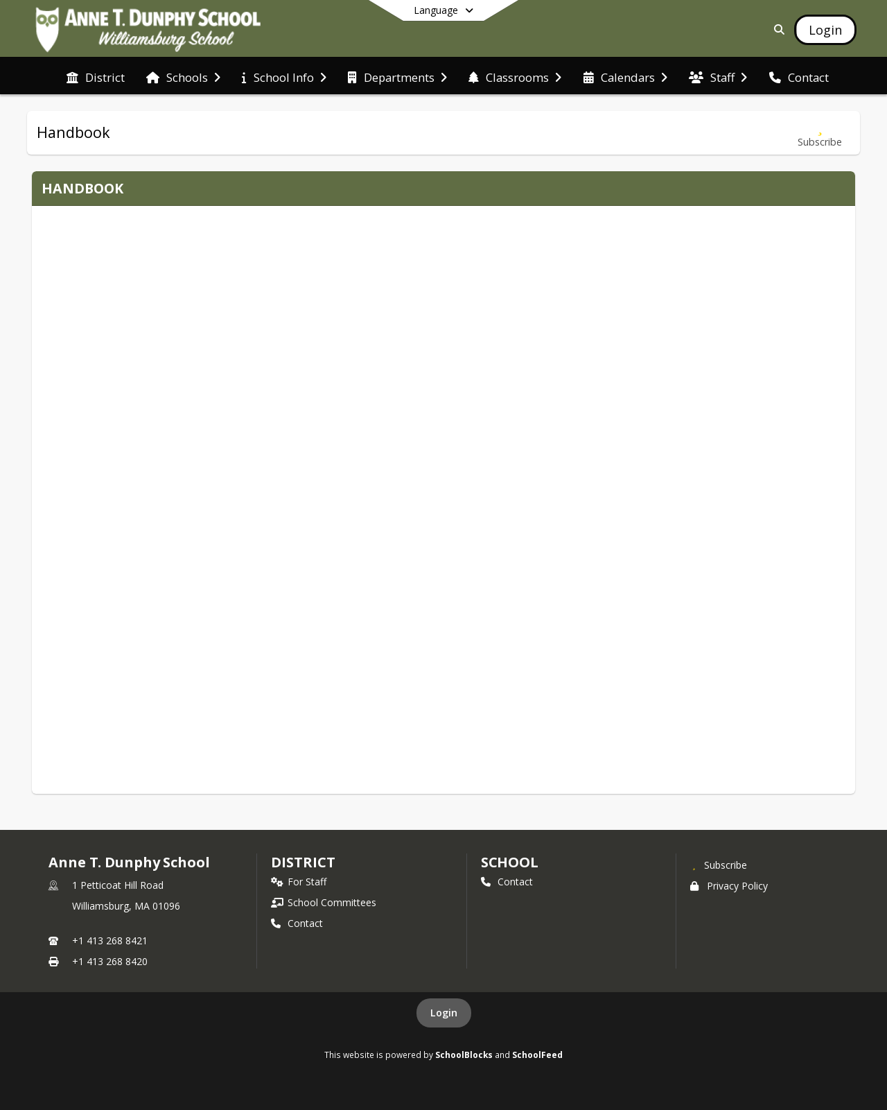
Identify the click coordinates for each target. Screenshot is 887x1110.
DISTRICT (303, 862)
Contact (297, 923)
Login (443, 1012)
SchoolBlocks (464, 1054)
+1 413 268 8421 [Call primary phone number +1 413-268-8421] (110, 940)
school (509, 862)
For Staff (298, 881)
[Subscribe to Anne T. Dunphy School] (718, 864)
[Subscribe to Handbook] (819, 133)
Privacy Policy (729, 885)
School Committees (323, 902)
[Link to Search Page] (776, 29)
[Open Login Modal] (825, 30)
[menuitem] (96, 76)
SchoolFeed (537, 1054)
